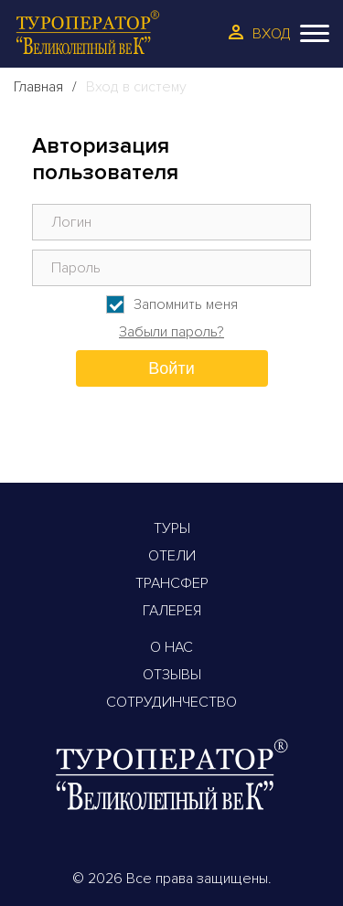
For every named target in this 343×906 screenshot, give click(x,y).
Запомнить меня (186, 304)
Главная (38, 87)
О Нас (171, 647)
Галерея (172, 611)
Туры (172, 528)
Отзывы (172, 675)
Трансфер (172, 583)
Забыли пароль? (171, 332)
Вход (271, 34)
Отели (172, 556)
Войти (171, 368)
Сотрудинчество (171, 702)
